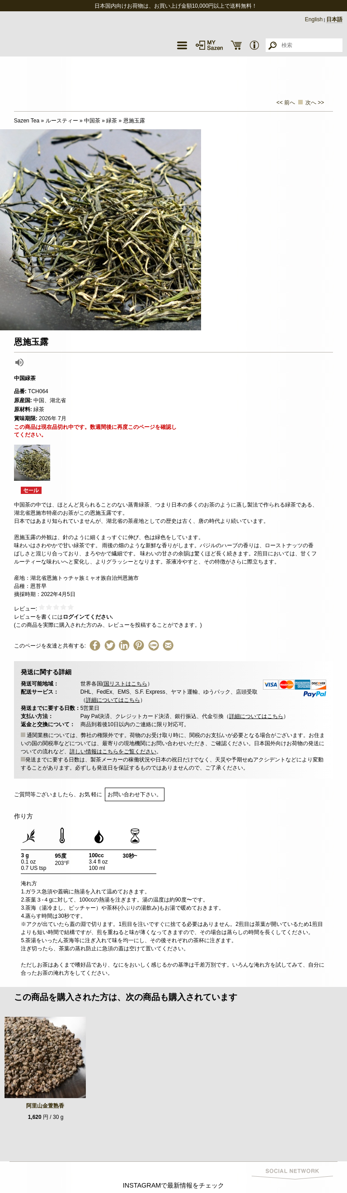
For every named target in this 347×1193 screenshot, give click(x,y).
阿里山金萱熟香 (45, 1106)
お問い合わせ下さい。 (135, 794)
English (314, 19)
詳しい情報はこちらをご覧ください (113, 751)
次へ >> (314, 102)
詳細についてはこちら (113, 700)
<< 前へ (286, 102)
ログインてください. (88, 617)
